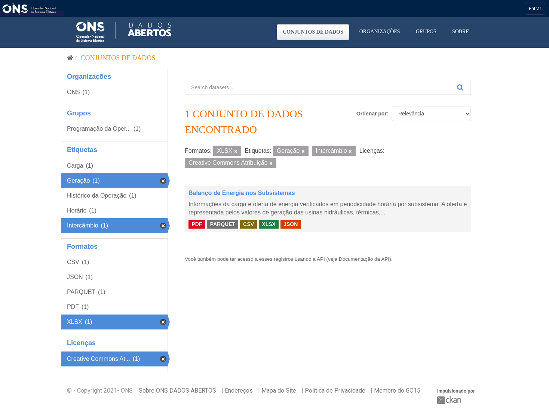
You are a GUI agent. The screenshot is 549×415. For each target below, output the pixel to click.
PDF (196, 224)
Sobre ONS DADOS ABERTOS (177, 390)
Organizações (379, 31)
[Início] (70, 58)
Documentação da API (364, 259)
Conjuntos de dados (313, 32)
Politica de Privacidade (335, 390)
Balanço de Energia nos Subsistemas (241, 193)
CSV (248, 224)
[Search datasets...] (318, 87)
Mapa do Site (278, 390)
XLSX (269, 224)
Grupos (426, 31)
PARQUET (222, 224)
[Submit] (461, 87)
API (321, 259)
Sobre (460, 31)
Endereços (239, 390)
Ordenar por (371, 114)
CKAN (450, 400)
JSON (290, 224)
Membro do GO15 (397, 390)
